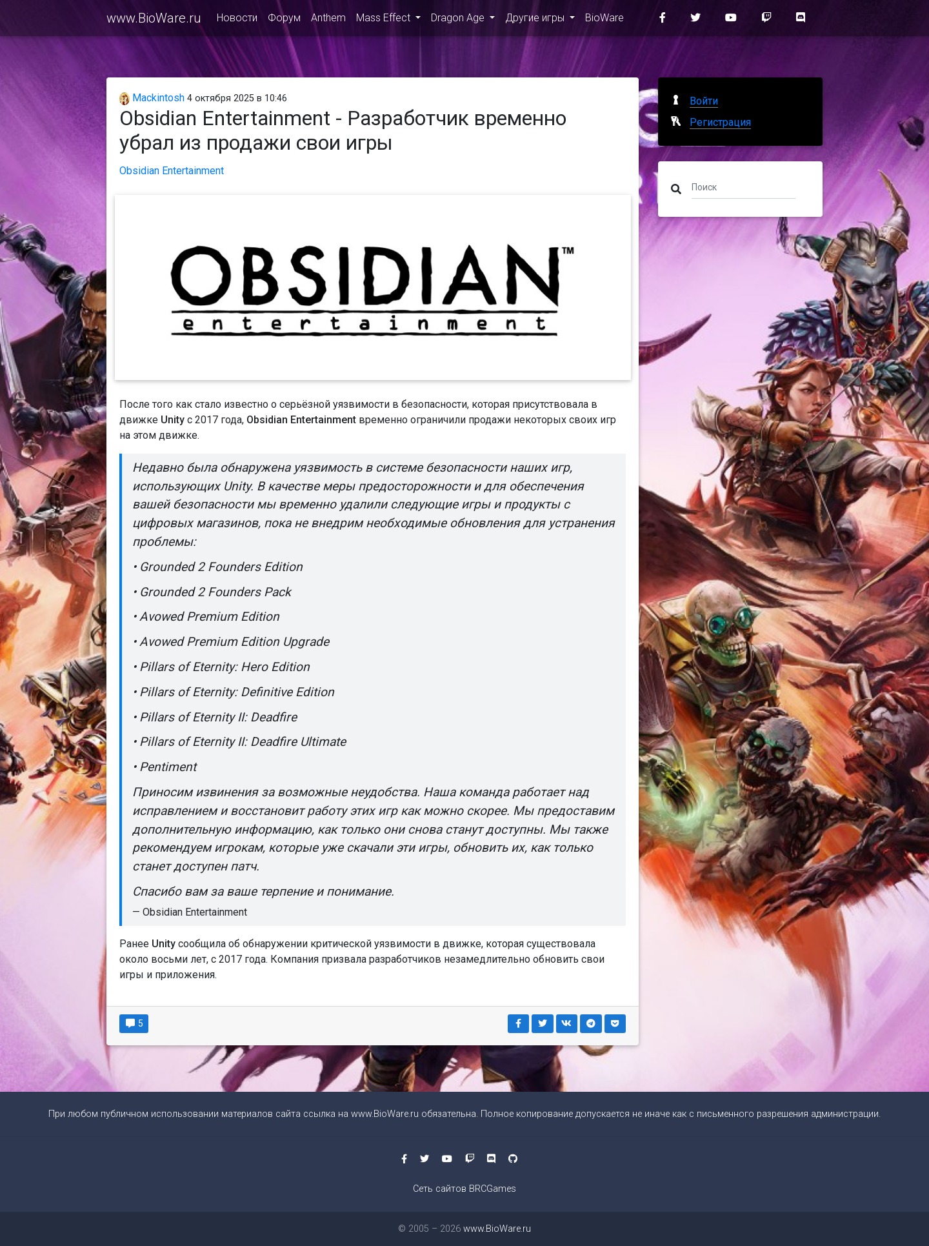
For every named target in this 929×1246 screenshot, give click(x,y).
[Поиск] (743, 186)
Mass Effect (384, 20)
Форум (284, 20)
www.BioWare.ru (153, 20)
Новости (237, 20)
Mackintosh (152, 98)
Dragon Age (459, 20)
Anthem (328, 20)
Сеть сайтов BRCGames (464, 1188)
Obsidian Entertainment (171, 171)
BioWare (604, 20)
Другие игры (536, 20)
